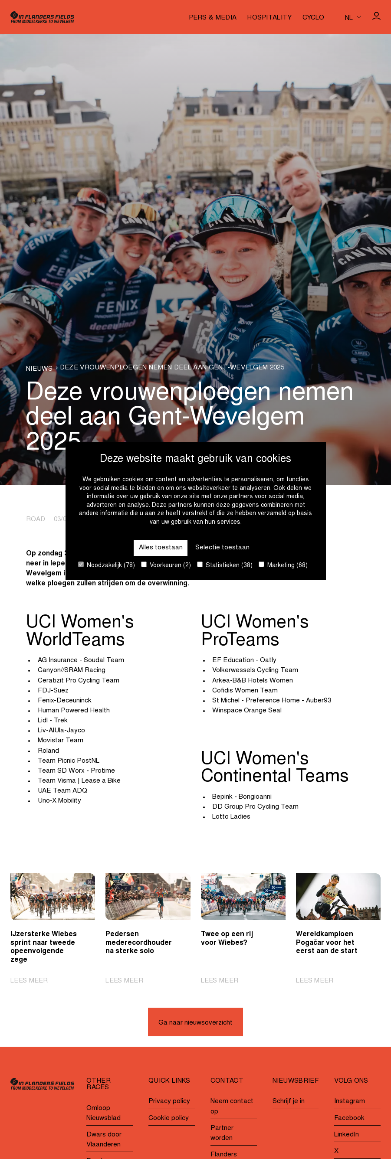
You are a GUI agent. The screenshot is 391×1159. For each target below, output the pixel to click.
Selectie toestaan (222, 547)
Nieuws (39, 369)
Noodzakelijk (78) (106, 565)
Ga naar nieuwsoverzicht (195, 1023)
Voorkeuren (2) (166, 565)
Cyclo (313, 18)
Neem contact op (231, 1107)
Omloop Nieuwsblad (103, 1113)
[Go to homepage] (42, 17)
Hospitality (269, 18)
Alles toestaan (161, 547)
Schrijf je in (289, 1102)
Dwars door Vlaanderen (104, 1140)
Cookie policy (168, 1118)
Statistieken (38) (225, 565)
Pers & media (213, 18)
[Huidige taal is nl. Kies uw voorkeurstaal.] (353, 17)
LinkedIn (346, 1135)
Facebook (349, 1118)
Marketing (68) (283, 565)
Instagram (349, 1102)
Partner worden (221, 1133)
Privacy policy (169, 1102)
